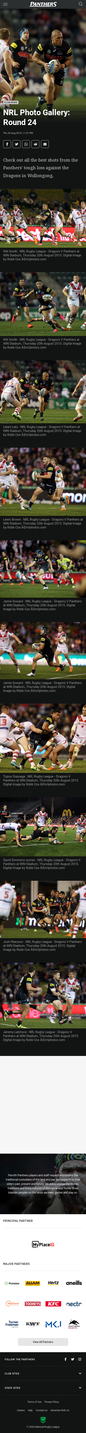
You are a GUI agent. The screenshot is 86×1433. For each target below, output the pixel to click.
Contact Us (41, 1410)
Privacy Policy (51, 1401)
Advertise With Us (60, 1410)
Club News (10, 102)
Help (30, 1410)
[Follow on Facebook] (65, 1359)
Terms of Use (34, 1401)
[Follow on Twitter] (72, 1359)
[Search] (81, 4)
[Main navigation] (5, 4)
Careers (21, 1410)
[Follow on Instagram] (79, 1359)
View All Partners (43, 1342)
